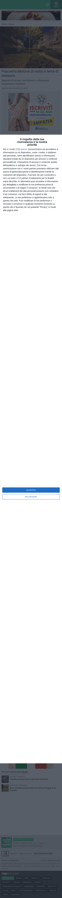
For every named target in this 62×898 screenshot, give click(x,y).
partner (24, 149)
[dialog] (31, 449)
